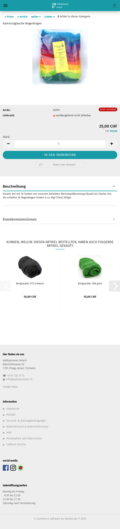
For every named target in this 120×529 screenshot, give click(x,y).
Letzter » (49, 16)
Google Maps (10, 386)
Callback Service (16, 444)
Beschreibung (14, 186)
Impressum (13, 408)
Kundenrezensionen (20, 219)
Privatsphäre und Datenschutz (24, 438)
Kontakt (10, 414)
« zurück (22, 16)
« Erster (9, 16)
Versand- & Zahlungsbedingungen (26, 420)
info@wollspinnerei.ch (19, 379)
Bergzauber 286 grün (90, 283)
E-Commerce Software (47, 518)
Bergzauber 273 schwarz (30, 283)
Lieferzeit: (9, 115)
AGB (8, 432)
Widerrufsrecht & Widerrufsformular (27, 426)
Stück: (6, 136)
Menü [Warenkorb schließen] (5, 5)
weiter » (36, 16)
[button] (8, 144)
